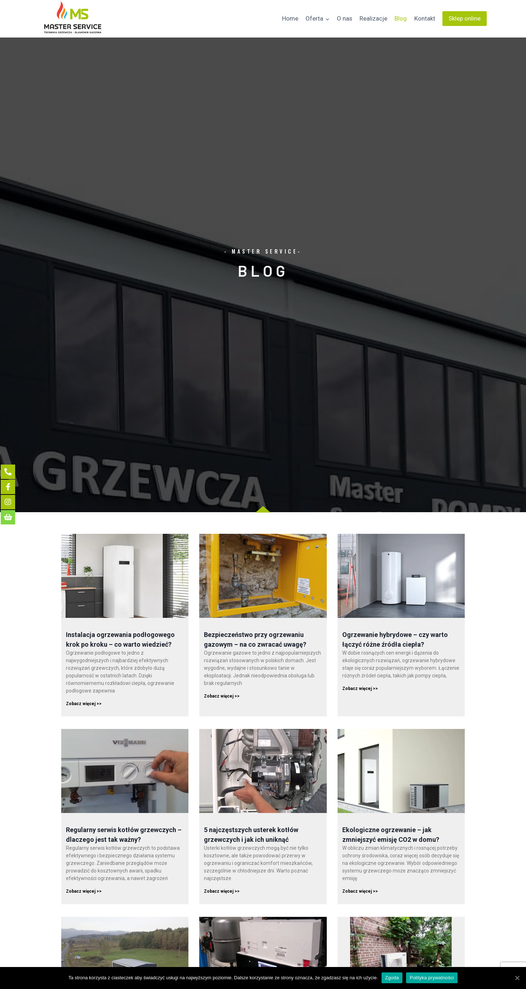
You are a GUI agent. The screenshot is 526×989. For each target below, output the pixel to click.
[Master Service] (72, 19)
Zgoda (392, 977)
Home (290, 18)
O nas (344, 18)
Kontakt (424, 18)
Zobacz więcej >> (84, 703)
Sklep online (465, 18)
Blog (400, 18)
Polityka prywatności (432, 977)
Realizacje (373, 18)
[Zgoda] (517, 977)
